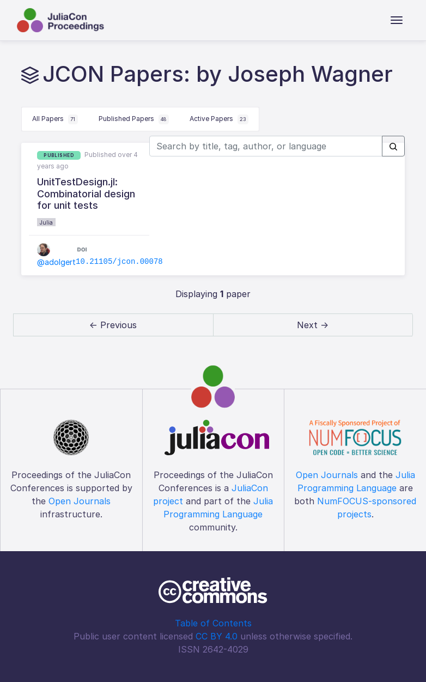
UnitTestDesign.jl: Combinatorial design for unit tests (86, 193)
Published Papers (134, 119)
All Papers (55, 119)
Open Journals (79, 501)
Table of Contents (213, 623)
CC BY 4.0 (217, 636)
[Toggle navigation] (396, 20)
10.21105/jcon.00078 (119, 261)
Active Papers (219, 119)
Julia (46, 222)
